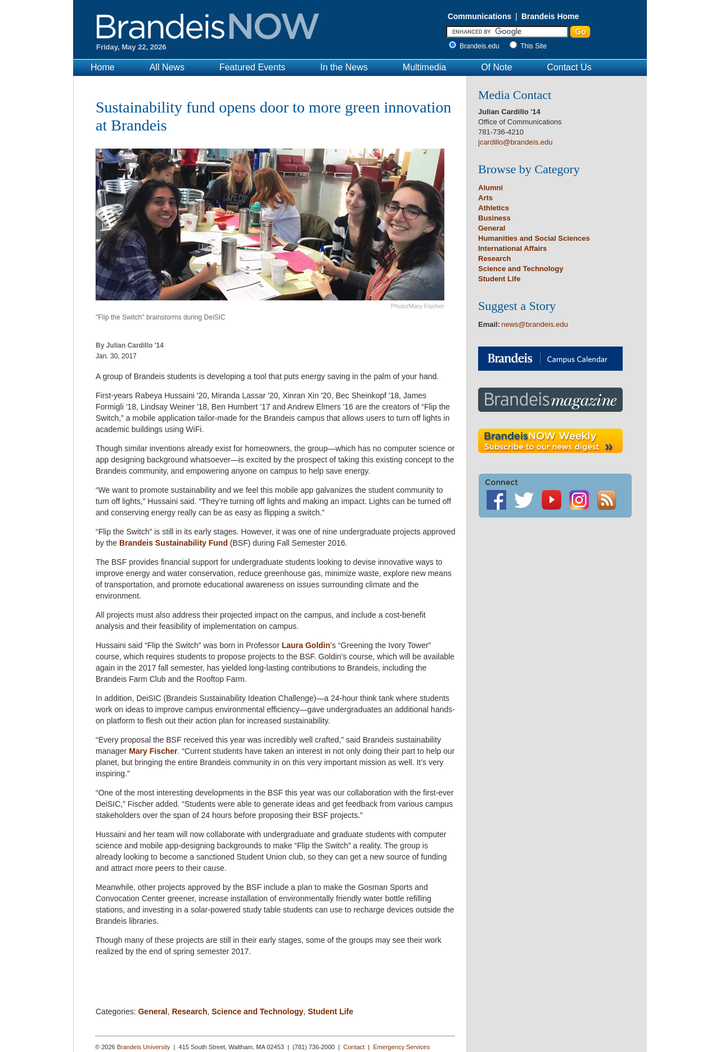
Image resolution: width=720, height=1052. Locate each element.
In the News (343, 67)
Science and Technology (257, 1011)
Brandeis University (143, 1047)
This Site (533, 46)
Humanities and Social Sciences (534, 238)
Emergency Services (401, 1047)
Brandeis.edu (482, 46)
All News (167, 67)
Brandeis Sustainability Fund (173, 542)
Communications (480, 16)
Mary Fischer (153, 751)
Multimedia (424, 67)
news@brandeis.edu (534, 324)
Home (103, 67)
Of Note (496, 67)
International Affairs (512, 248)
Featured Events (252, 67)
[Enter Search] (507, 32)
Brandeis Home (550, 16)
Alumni (490, 187)
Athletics (493, 208)
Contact (353, 1047)
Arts (485, 198)
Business (494, 218)
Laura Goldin (306, 645)
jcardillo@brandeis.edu (515, 142)
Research (189, 1011)
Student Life (330, 1011)
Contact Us (569, 67)
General (152, 1011)
